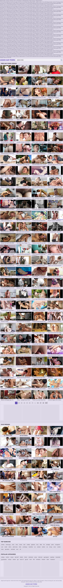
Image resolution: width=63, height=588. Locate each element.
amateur (39, 547)
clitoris (10, 547)
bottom (43, 547)
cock (2, 547)
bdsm (48, 559)
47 (40, 403)
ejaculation (7, 549)
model (5, 547)
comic (54, 547)
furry (37, 544)
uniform (7, 557)
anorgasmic (57, 544)
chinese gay (8, 544)
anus (17, 549)
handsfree (31, 547)
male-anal (40, 557)
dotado (21, 557)
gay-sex (26, 559)
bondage (48, 544)
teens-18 (22, 559)
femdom (43, 559)
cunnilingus (25, 547)
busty (2, 549)
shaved (14, 559)
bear (24, 544)
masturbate (58, 557)
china (17, 544)
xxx (35, 547)
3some (20, 544)
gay (18, 559)
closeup (9, 559)
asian (13, 544)
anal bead (13, 549)
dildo (41, 544)
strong (50, 547)
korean (12, 557)
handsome (52, 559)
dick (34, 559)
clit (20, 549)
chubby (28, 544)
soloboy (2, 557)
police (52, 544)
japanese (33, 544)
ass (47, 547)
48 (43, 403)
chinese (2, 544)
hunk (31, 559)
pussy (35, 557)
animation (38, 559)
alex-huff (16, 557)
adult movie (15, 547)
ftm (44, 544)
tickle (20, 547)
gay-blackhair (4, 559)
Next (46, 403)
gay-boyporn (46, 557)
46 (37, 403)
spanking (52, 557)
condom (59, 547)
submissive (30, 557)
